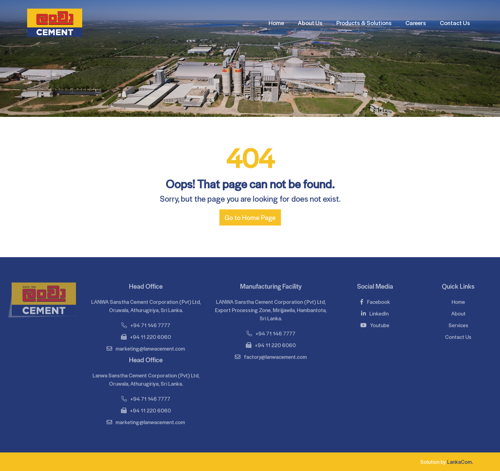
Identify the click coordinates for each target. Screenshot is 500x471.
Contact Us (455, 23)
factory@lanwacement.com (271, 355)
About (458, 312)
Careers (415, 23)
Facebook (375, 300)
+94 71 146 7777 (145, 323)
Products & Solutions (364, 23)
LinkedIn (375, 312)
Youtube (374, 323)
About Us (310, 23)
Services (458, 323)
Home (276, 23)
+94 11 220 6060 (146, 335)
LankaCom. (460, 461)
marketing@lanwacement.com (146, 347)
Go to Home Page (250, 217)
